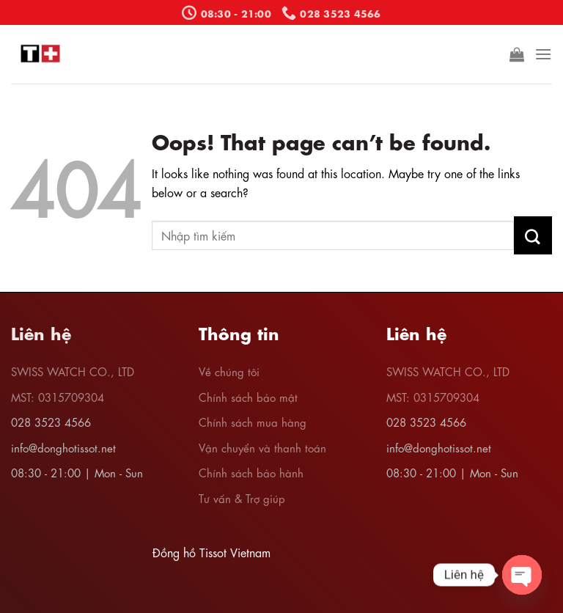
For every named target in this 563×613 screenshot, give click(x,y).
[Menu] (543, 54)
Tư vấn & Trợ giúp (242, 498)
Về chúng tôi (229, 371)
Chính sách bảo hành (251, 472)
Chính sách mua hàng (252, 421)
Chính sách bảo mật (248, 396)
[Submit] (533, 235)
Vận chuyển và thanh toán (262, 447)
